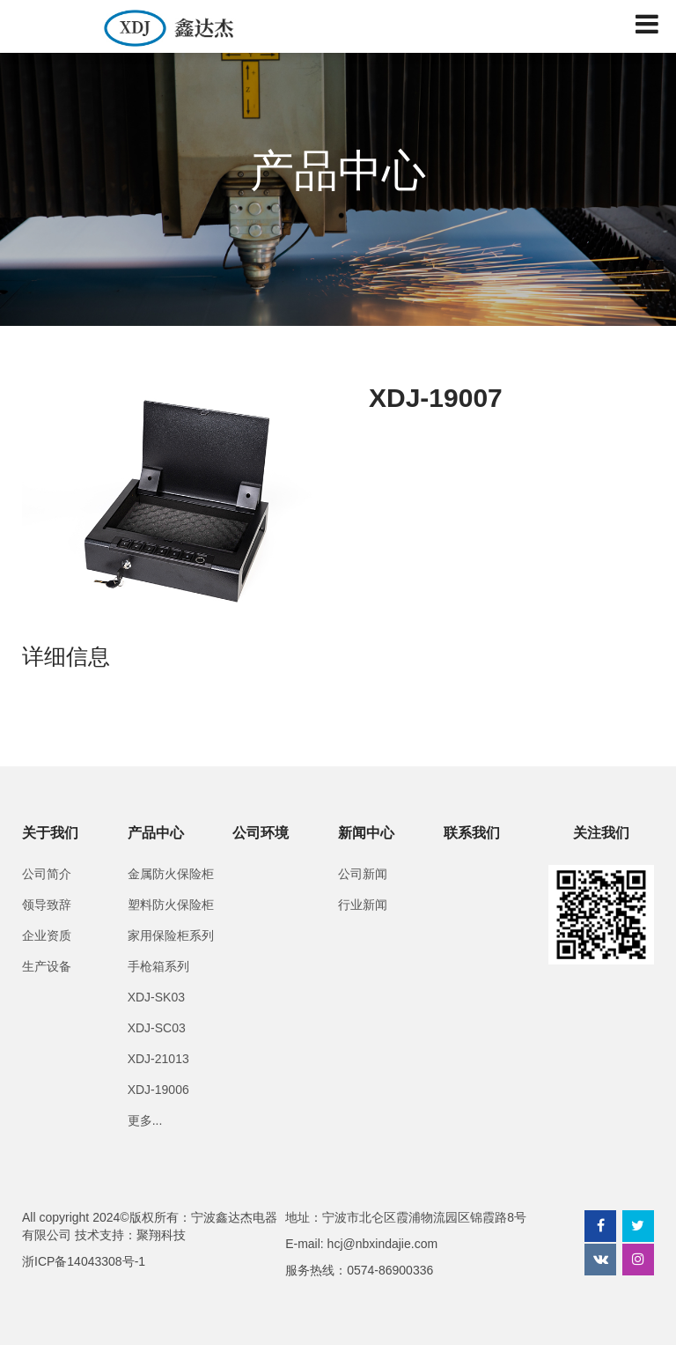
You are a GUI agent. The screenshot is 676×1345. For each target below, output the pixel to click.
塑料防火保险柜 (171, 905)
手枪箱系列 (158, 966)
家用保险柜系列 (171, 935)
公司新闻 (362, 874)
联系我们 (472, 832)
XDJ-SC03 (157, 1028)
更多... (145, 1120)
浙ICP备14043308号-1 (83, 1261)
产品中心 (156, 832)
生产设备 (46, 966)
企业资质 (46, 935)
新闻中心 (366, 832)
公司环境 (260, 832)
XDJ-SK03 (156, 997)
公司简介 (46, 874)
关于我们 (50, 832)
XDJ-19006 (158, 1090)
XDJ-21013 (158, 1059)
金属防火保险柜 (171, 874)
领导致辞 (46, 905)
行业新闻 (362, 905)
